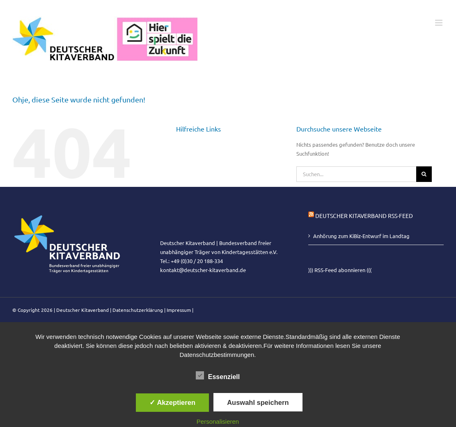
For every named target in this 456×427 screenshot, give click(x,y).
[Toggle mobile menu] (439, 22)
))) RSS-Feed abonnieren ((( (339, 269)
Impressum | (180, 310)
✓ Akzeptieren (172, 402)
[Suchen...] (356, 174)
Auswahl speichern (258, 402)
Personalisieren (218, 421)
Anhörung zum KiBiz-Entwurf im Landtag (361, 235)
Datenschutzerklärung (137, 310)
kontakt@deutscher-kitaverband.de (203, 269)
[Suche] (424, 174)
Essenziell (218, 375)
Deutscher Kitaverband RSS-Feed (364, 215)
